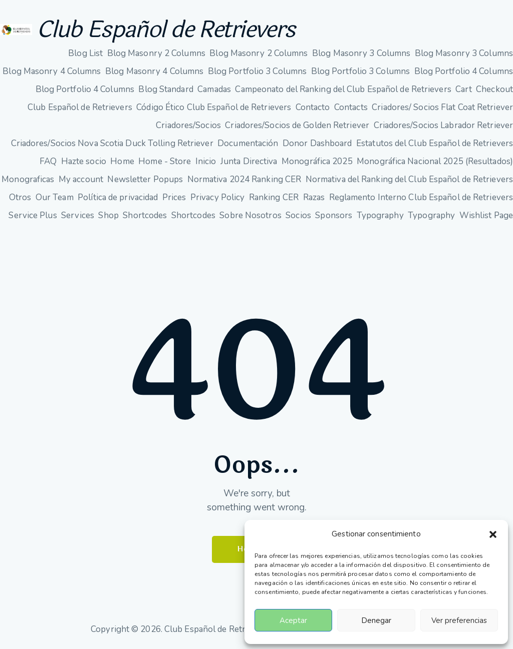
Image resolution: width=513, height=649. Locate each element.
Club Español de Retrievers (166, 29)
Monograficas (28, 179)
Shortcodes (145, 215)
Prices (174, 197)
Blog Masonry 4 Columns (52, 71)
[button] (493, 534)
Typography (380, 215)
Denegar (376, 620)
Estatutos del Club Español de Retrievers (434, 143)
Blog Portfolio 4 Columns (463, 71)
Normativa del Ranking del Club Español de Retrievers (409, 179)
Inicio (205, 161)
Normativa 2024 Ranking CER (244, 179)
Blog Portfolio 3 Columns (257, 71)
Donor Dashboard (317, 143)
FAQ (48, 161)
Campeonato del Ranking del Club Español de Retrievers (343, 89)
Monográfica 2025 (317, 161)
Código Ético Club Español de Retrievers (213, 107)
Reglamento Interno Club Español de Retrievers (421, 197)
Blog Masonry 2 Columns (156, 53)
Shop (108, 215)
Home (122, 161)
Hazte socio (83, 161)
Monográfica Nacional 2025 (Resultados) (435, 161)
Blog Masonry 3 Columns (361, 53)
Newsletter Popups (145, 179)
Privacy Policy (217, 197)
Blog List (85, 53)
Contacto (313, 107)
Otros (20, 197)
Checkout (494, 89)
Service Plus (33, 215)
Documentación (247, 143)
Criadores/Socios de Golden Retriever (297, 125)
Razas (314, 197)
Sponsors (333, 215)
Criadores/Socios (188, 125)
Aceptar (293, 620)
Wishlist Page (486, 215)
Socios (298, 215)
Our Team (55, 197)
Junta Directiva (249, 161)
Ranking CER (274, 197)
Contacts (351, 107)
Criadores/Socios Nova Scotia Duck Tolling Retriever (112, 143)
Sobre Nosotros (250, 215)
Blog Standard (165, 89)
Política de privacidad (118, 197)
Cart (463, 89)
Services (77, 215)
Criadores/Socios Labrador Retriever (444, 125)
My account (81, 179)
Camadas (214, 89)
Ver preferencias (459, 620)
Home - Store (164, 161)
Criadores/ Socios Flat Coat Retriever (442, 107)
